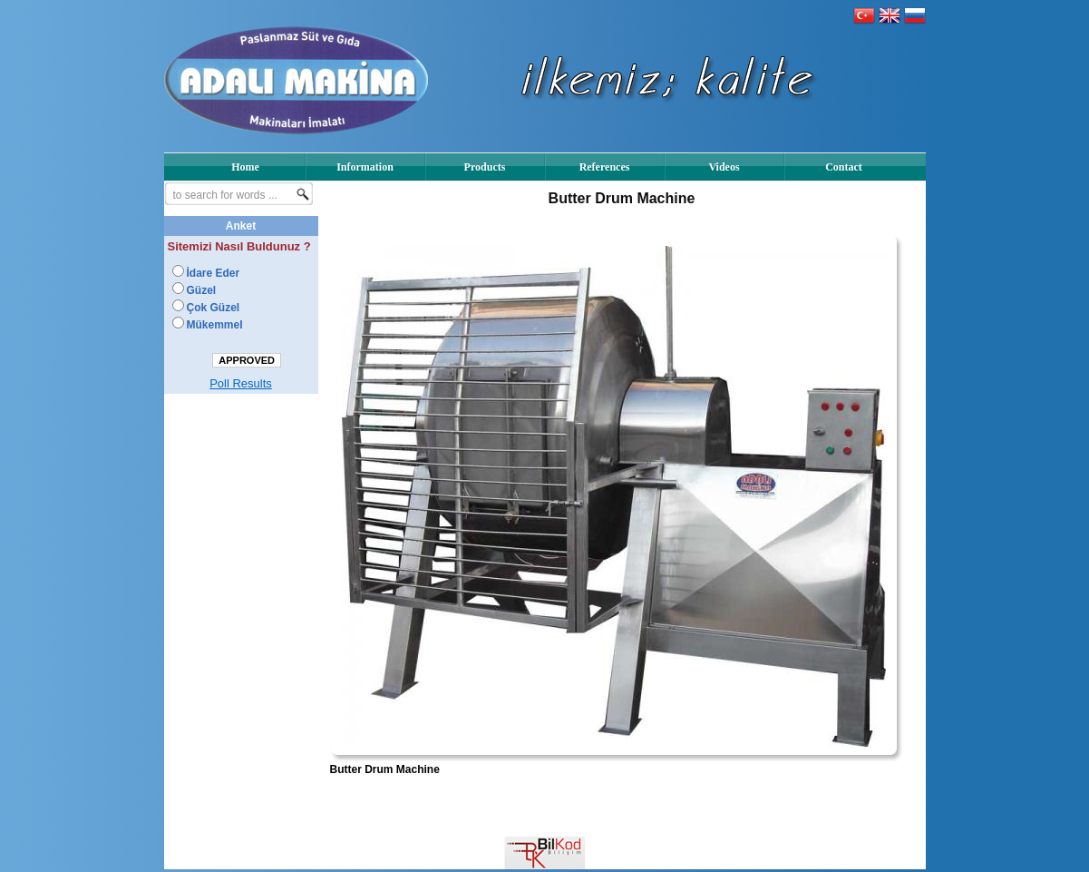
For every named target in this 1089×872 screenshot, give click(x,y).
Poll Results (240, 383)
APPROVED (247, 360)
